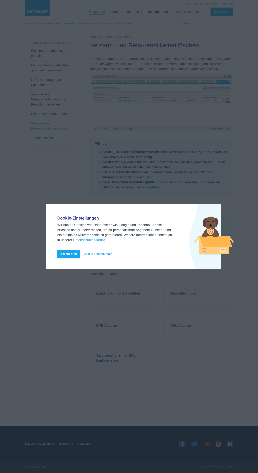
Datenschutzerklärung (89, 240)
